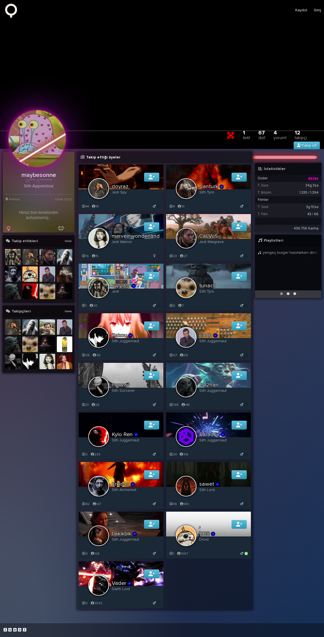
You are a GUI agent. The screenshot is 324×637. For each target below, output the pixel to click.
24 (173, 454)
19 (181, 206)
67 (261, 134)
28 (95, 405)
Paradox (212, 434)
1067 (182, 554)
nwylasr (124, 285)
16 (85, 256)
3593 (96, 603)
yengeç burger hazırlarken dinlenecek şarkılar (288, 252)
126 (95, 554)
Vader (122, 583)
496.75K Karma (306, 228)
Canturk (211, 186)
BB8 (207, 533)
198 (174, 405)
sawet (209, 484)
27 (183, 256)
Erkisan (123, 484)
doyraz (120, 186)
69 (183, 355)
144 (185, 405)
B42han (209, 385)
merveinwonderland (136, 236)
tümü (68, 241)
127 (96, 504)
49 (173, 504)
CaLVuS (208, 236)
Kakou (122, 335)
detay (313, 178)
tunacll (207, 285)
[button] (281, 293)
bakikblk (124, 533)
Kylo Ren (125, 434)
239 (95, 454)
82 (85, 504)
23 (173, 256)
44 (85, 206)
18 (95, 206)
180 (184, 504)
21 (85, 405)
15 (95, 256)
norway (121, 385)
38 (85, 355)
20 (93, 306)
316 (183, 454)
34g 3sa (312, 185)
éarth (208, 335)
